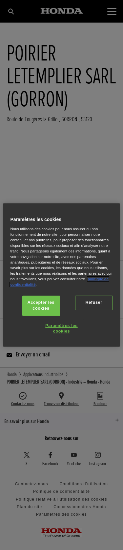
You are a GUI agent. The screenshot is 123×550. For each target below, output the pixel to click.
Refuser (93, 302)
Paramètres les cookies (61, 328)
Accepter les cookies (41, 305)
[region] (61, 275)
